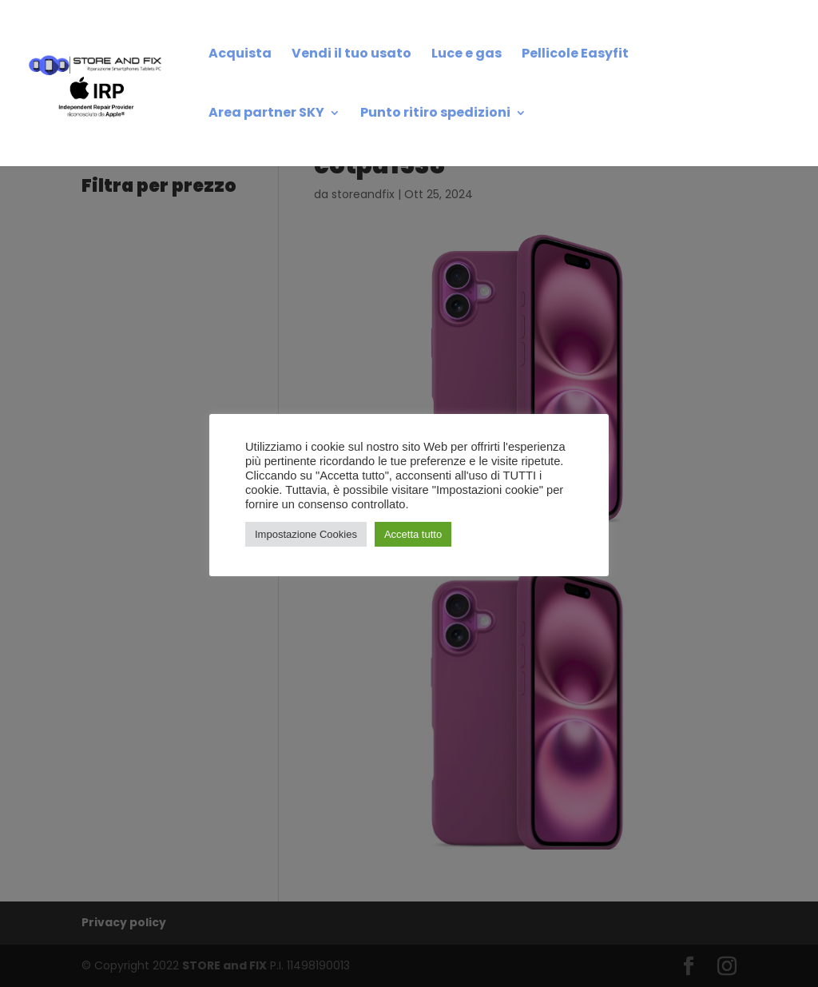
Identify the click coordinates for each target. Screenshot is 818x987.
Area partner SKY (266, 114)
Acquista (240, 55)
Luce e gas (466, 55)
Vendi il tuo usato (351, 55)
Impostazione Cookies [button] (306, 534)
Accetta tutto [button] (413, 534)
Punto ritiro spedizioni (435, 114)
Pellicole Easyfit (575, 55)
